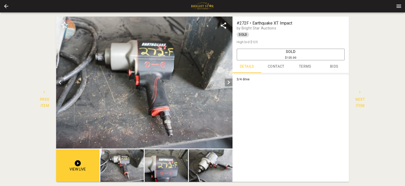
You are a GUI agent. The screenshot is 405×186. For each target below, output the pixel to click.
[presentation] (202, 6)
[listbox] (144, 83)
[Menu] (399, 6)
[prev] (60, 82)
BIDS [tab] (334, 66)
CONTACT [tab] (276, 66)
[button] (6, 6)
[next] (229, 82)
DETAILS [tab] (247, 66)
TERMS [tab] (305, 66)
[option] (144, 83)
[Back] (6, 6)
